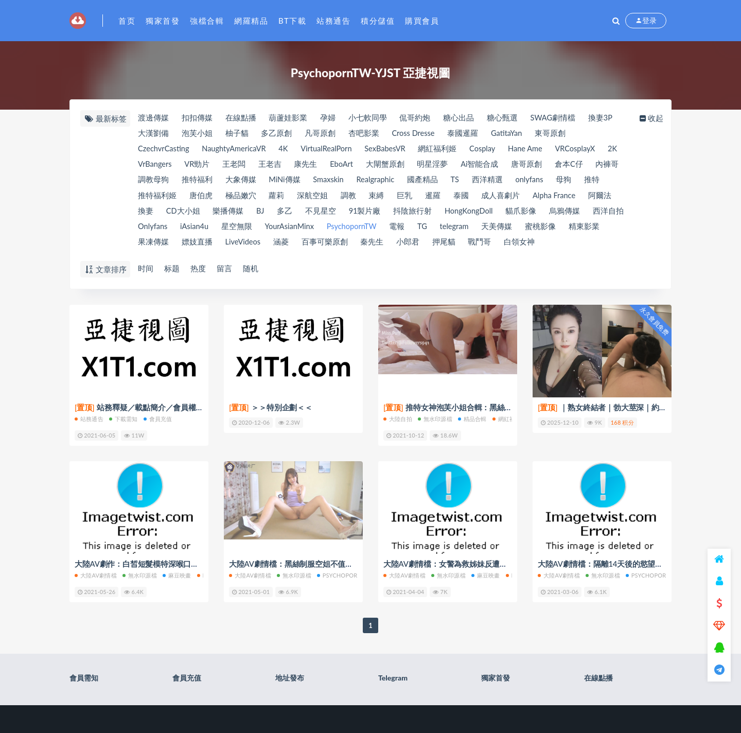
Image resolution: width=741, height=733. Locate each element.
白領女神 (569, 245)
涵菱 (327, 245)
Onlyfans (197, 229)
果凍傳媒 (197, 245)
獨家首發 (163, 20)
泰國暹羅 (467, 133)
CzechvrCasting (163, 149)
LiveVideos (288, 245)
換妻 (181, 213)
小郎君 (456, 245)
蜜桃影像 (595, 229)
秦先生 (419, 245)
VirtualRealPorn (332, 149)
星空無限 (283, 229)
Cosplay (492, 149)
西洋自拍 (152, 229)
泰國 (494, 197)
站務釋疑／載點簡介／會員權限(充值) (149, 407)
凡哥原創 (321, 133)
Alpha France (589, 197)
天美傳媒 (551, 229)
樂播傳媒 (265, 213)
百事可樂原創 (371, 245)
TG (474, 229)
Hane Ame (537, 149)
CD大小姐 (220, 213)
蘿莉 (306, 197)
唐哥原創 (556, 165)
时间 (145, 268)
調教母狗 (189, 181)
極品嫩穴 (270, 197)
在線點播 (241, 118)
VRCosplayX (588, 149)
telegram (507, 229)
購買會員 (422, 20)
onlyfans (573, 181)
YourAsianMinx (337, 229)
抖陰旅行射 (453, 213)
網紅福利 (506, 418)
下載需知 (123, 418)
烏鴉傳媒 (608, 213)
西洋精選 (530, 181)
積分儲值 (378, 20)
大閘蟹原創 (413, 165)
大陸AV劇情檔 (96, 574)
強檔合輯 (207, 20)
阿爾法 (149, 213)
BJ (298, 213)
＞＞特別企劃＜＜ (270, 407)
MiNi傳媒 (322, 181)
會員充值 (158, 418)
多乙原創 (277, 133)
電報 (448, 229)
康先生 (331, 165)
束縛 (408, 197)
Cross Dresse (417, 133)
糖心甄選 (506, 118)
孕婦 (329, 118)
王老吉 (295, 165)
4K (287, 149)
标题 (172, 268)
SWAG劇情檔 (558, 118)
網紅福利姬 (446, 149)
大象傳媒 (277, 181)
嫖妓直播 (241, 245)
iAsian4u (240, 229)
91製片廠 (404, 213)
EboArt (368, 165)
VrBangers (177, 165)
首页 (126, 20)
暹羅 (465, 197)
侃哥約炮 (417, 118)
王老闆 (258, 165)
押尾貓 (492, 245)
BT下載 (292, 20)
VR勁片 (221, 165)
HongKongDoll (511, 213)
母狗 (608, 181)
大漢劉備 (152, 133)
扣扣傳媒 (197, 118)
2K (142, 165)
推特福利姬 (185, 197)
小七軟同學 (369, 118)
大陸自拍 (397, 418)
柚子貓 (237, 133)
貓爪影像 (564, 213)
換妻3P (606, 118)
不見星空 (359, 213)
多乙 (323, 213)
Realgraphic (416, 181)
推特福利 (233, 181)
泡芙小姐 (197, 133)
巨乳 (437, 197)
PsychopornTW (401, 229)
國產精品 (464, 181)
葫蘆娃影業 (289, 118)
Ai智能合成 (509, 165)
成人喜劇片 (534, 197)
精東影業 (152, 245)
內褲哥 (149, 181)
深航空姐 (342, 197)
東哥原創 (557, 133)
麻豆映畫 (177, 574)
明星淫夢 (461, 165)
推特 (145, 197)
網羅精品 (251, 20)
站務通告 (333, 20)
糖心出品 (462, 118)
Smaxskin (367, 181)
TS (497, 181)
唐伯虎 (229, 197)
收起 (652, 118)
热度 (198, 268)
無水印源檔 (435, 418)
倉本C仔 (599, 165)
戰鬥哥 (528, 245)
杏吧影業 (365, 133)
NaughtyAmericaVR (236, 149)
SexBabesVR (393, 149)
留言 (225, 268)
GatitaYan (512, 133)
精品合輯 (472, 418)
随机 (252, 268)
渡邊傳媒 (152, 118)
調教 (379, 197)
